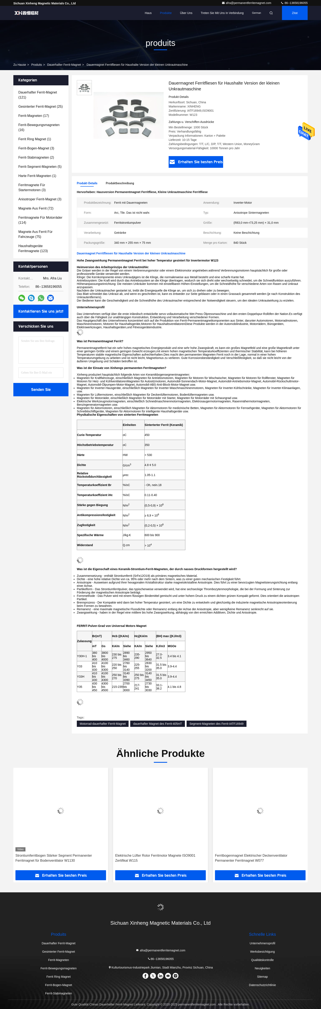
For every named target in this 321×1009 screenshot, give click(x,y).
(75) (35, 234)
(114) (40, 220)
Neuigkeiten (262, 968)
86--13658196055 (294, 3)
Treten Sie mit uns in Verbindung (222, 13)
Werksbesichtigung (262, 951)
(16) (38, 127)
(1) (34, 139)
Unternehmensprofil (262, 943)
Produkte (166, 13)
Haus (148, 13)
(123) (33, 248)
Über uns (186, 13)
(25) (40, 106)
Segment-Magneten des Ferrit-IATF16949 (217, 723)
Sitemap (262, 976)
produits (36, 64)
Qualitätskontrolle (262, 960)
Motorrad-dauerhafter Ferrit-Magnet (103, 723)
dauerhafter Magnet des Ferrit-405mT (157, 723)
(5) (40, 166)
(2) (36, 157)
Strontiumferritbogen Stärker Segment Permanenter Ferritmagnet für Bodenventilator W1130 (53, 858)
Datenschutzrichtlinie (262, 985)
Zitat (295, 13)
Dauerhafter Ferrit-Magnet (64, 64)
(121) (37, 95)
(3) (36, 148)
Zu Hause (19, 64)
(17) (33, 115)
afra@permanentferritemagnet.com (247, 3)
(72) (35, 208)
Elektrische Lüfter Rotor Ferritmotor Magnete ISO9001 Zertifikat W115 (155, 858)
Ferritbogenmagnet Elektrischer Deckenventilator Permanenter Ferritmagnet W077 (251, 858)
